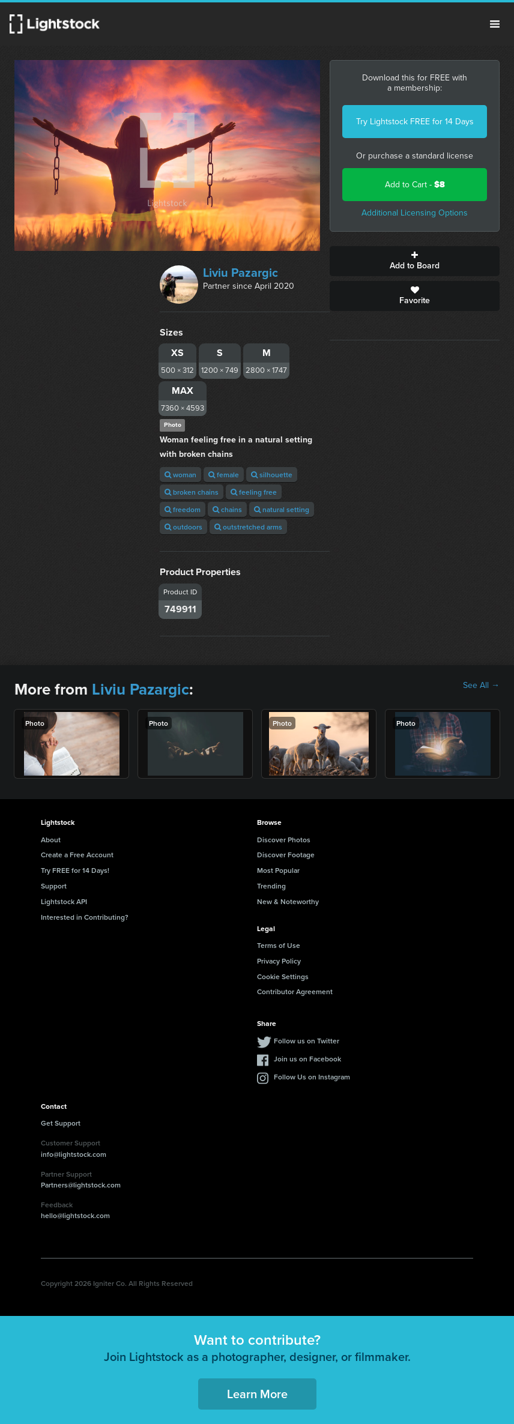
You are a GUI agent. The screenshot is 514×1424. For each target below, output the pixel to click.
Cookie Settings (283, 976)
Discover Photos (283, 839)
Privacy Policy (279, 961)
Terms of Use (278, 945)
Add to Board (414, 261)
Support (54, 886)
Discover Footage (286, 854)
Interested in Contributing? (84, 917)
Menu (494, 24)
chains (227, 509)
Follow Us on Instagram (312, 1077)
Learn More (257, 1393)
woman (180, 474)
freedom (183, 509)
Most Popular (278, 870)
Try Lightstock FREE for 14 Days (415, 121)
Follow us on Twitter (306, 1041)
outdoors (183, 527)
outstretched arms (248, 527)
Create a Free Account (77, 854)
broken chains (192, 492)
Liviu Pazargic (240, 273)
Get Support (60, 1123)
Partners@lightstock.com (81, 1185)
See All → (481, 686)
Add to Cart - (415, 184)
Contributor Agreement (295, 991)
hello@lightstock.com (75, 1215)
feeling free (254, 492)
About (51, 839)
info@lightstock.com (73, 1154)
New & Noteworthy (288, 901)
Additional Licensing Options (414, 213)
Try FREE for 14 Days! (75, 870)
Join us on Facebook (307, 1059)
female (223, 474)
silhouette (271, 474)
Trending (271, 886)
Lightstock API (64, 901)
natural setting (281, 509)
